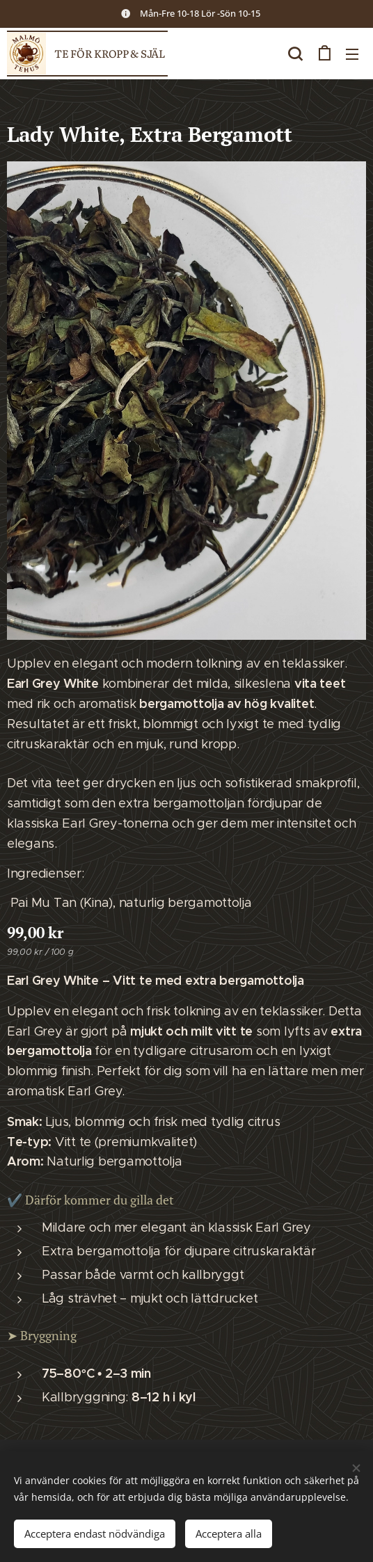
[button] (295, 53)
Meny (352, 54)
